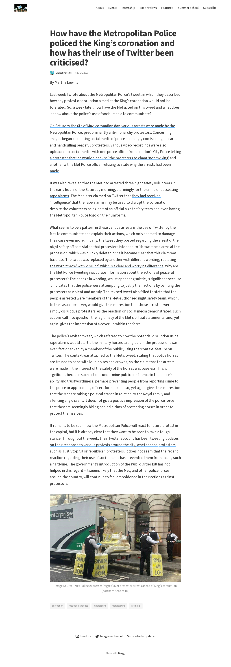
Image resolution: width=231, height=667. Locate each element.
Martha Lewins (66, 82)
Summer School (188, 8)
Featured (167, 8)
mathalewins (100, 605)
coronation (57, 605)
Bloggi (121, 653)
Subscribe (210, 8)
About (100, 8)
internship (135, 605)
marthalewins (118, 605)
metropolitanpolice (78, 605)
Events (112, 8)
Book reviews (148, 8)
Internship (128, 8)
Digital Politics (64, 72)
